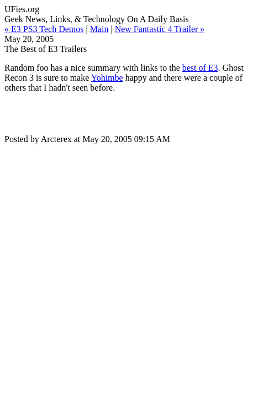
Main (99, 29)
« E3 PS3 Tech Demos (43, 29)
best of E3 (200, 67)
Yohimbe (107, 77)
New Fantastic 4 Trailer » (160, 29)
